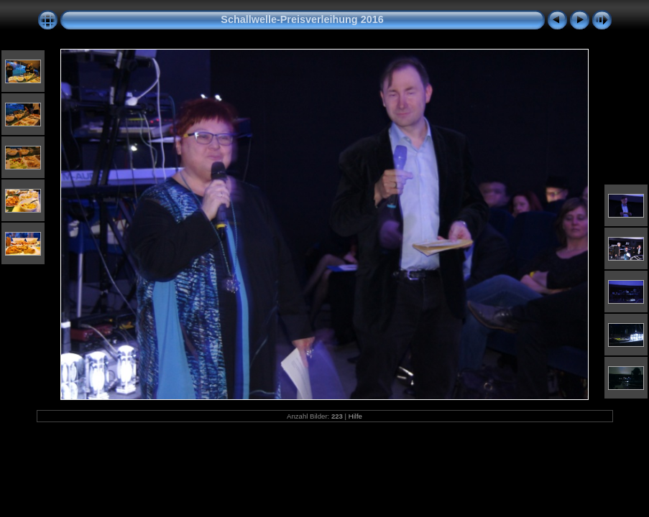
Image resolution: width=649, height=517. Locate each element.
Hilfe (355, 416)
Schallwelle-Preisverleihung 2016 (302, 19)
